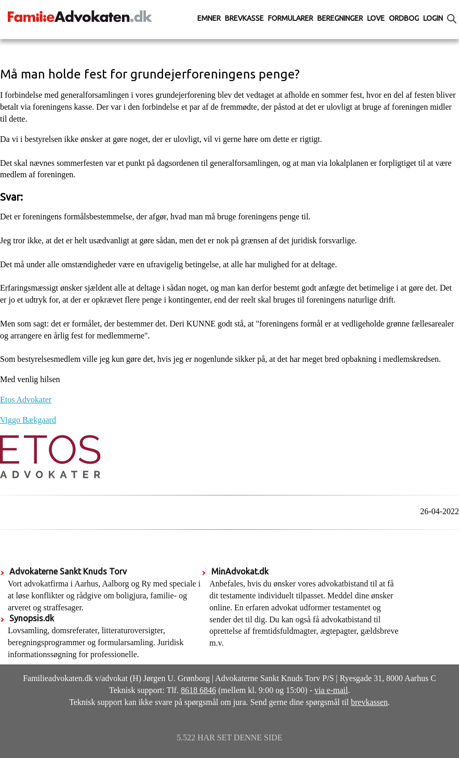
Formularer (290, 18)
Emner (209, 18)
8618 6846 (198, 690)
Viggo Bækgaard (28, 419)
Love (376, 18)
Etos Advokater (25, 399)
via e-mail (331, 690)
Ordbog (404, 18)
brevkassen (369, 702)
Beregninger (340, 18)
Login (433, 18)
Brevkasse (244, 18)
